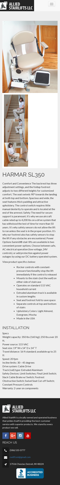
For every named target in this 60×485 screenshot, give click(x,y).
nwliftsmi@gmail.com (20, 457)
